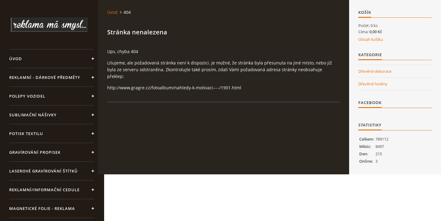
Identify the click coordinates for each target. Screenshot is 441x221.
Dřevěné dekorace (374, 71)
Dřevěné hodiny (372, 84)
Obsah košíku (370, 39)
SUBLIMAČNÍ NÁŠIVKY (33, 115)
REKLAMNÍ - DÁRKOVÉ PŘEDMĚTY (44, 77)
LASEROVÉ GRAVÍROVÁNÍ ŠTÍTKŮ (43, 171)
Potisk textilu (26, 133)
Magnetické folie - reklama (42, 208)
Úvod (15, 58)
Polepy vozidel (27, 96)
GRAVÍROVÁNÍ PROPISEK (35, 152)
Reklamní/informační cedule (44, 189)
